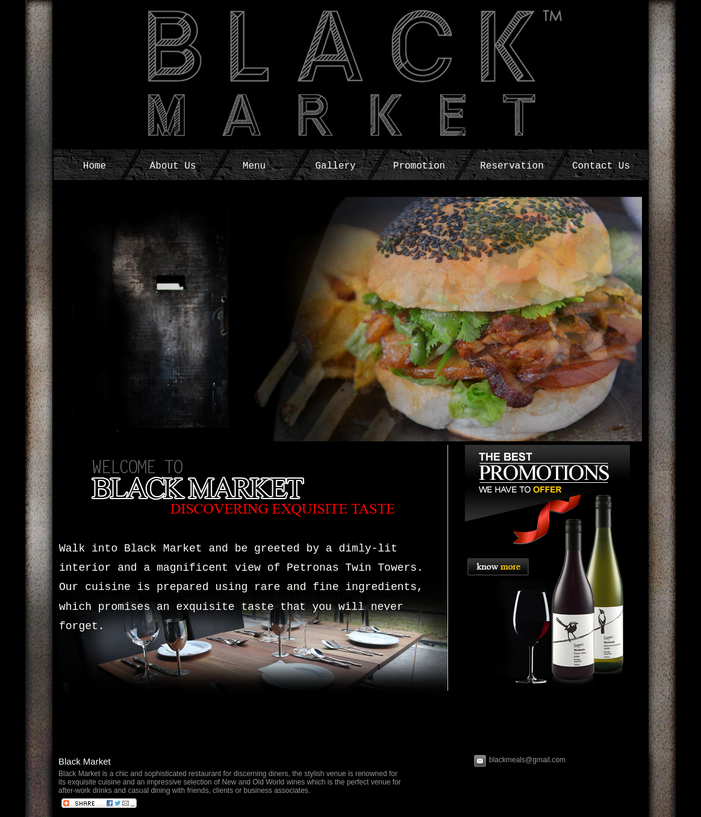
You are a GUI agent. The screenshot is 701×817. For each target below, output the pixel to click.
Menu (254, 166)
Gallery (335, 166)
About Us (173, 166)
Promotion (419, 166)
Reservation (512, 166)
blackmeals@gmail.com (528, 760)
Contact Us (601, 166)
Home (94, 166)
